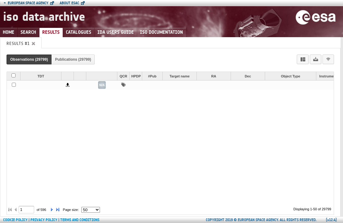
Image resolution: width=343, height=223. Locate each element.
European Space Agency (26, 3)
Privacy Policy (43, 220)
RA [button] (213, 76)
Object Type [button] (290, 76)
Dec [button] (248, 76)
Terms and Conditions (79, 220)
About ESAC (69, 3)
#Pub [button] (152, 76)
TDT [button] (41, 76)
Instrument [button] (328, 76)
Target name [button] (179, 76)
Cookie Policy (15, 220)
